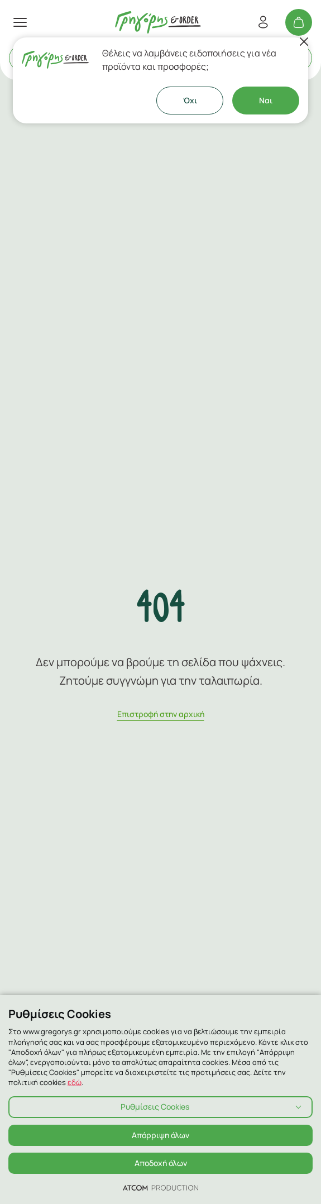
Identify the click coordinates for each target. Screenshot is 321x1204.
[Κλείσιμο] (303, 41)
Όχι (190, 100)
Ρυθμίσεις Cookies (155, 1106)
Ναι (265, 100)
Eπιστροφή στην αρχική (160, 714)
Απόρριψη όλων (160, 1135)
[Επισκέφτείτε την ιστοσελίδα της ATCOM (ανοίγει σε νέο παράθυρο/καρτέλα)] (160, 1187)
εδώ (75, 1082)
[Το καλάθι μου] (298, 22)
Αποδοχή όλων (161, 1163)
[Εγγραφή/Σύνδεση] (263, 22)
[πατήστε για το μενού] (20, 22)
